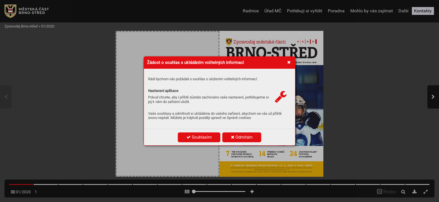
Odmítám (242, 137)
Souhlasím (199, 137)
